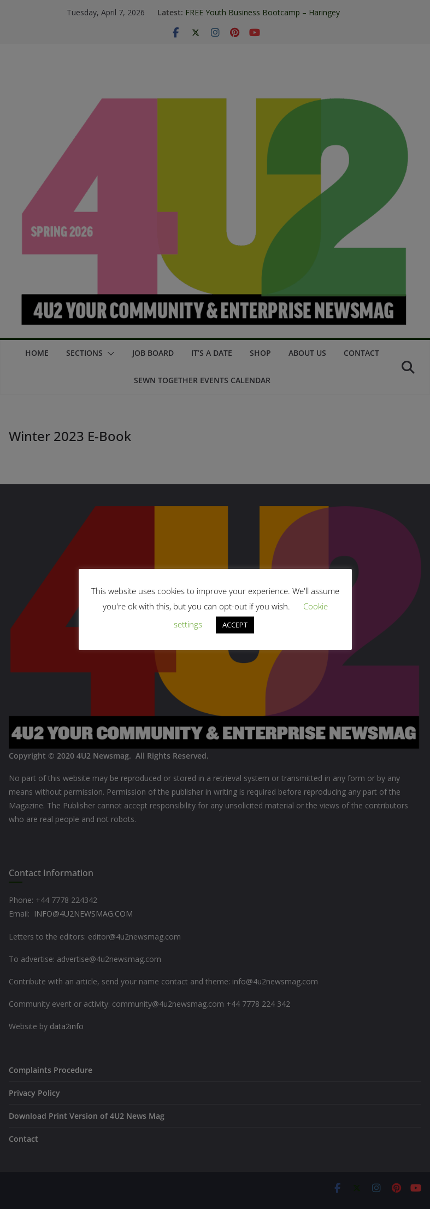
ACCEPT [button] (235, 625)
